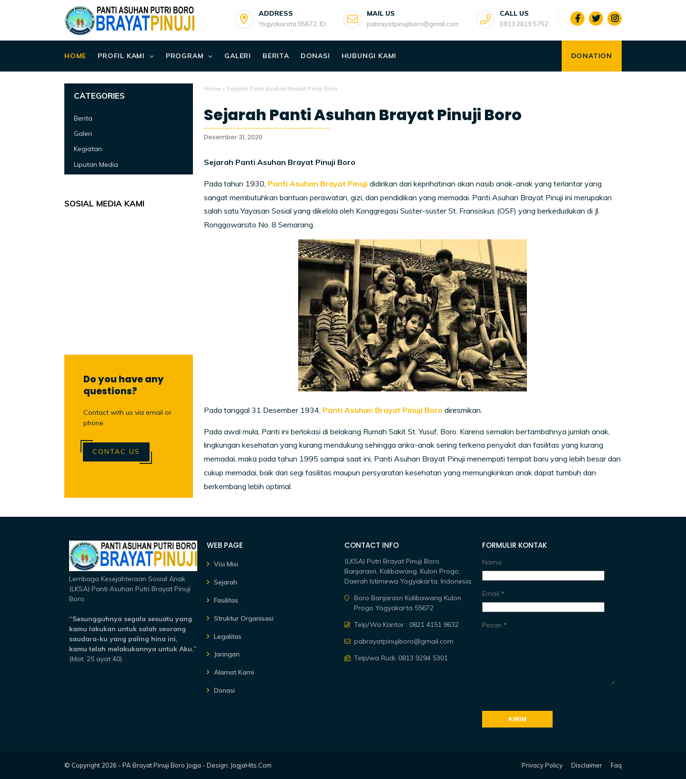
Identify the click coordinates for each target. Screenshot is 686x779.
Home (75, 55)
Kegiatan (88, 148)
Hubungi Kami (369, 55)
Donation (591, 55)
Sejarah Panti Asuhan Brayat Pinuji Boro (363, 115)
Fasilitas (226, 600)
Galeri (237, 55)
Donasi (315, 55)
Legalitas (228, 636)
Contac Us (116, 451)
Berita (275, 55)
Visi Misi (226, 564)
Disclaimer (586, 765)
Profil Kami (121, 55)
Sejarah (225, 582)
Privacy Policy (542, 765)
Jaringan (227, 654)
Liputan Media (96, 164)
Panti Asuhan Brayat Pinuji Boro (383, 410)
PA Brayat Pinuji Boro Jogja (161, 765)
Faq (616, 765)
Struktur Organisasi (243, 618)
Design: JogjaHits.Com (239, 765)
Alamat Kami (234, 672)
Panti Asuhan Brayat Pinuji (318, 183)
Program (185, 55)
